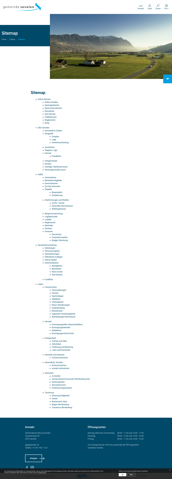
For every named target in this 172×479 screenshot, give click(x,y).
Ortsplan (55, 136)
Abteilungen (50, 248)
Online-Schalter (51, 102)
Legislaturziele (51, 216)
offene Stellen (51, 260)
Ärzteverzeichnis (59, 365)
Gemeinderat (50, 177)
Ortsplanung (57, 195)
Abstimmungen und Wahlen (57, 200)
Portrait (48, 153)
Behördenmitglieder (53, 180)
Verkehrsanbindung (60, 142)
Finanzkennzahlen (60, 237)
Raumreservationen (53, 108)
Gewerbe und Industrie (54, 355)
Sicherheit (49, 373)
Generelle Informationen (62, 206)
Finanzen (49, 231)
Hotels (54, 398)
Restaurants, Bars (59, 401)
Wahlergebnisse (59, 209)
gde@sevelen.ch (32, 445)
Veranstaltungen (59, 290)
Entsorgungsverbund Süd (63, 333)
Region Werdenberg (60, 404)
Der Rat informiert (52, 186)
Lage (54, 139)
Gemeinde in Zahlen (53, 130)
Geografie (49, 133)
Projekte (48, 189)
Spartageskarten (52, 105)
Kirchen (48, 164)
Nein (131, 475)
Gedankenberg (58, 308)
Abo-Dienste (50, 114)
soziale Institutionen (60, 368)
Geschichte (50, 147)
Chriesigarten (58, 302)
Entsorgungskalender (61, 327)
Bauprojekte (57, 192)
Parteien (48, 228)
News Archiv (57, 272)
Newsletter (49, 111)
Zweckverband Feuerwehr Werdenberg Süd (71, 379)
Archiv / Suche (58, 203)
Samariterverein (59, 385)
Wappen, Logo (51, 150)
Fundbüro (49, 279)
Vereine (55, 293)
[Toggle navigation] (166, 7)
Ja (123, 475)
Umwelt (48, 321)
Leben (40, 284)
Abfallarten (56, 330)
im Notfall (56, 376)
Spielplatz (56, 299)
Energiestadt (50, 338)
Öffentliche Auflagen (54, 257)
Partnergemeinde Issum (55, 170)
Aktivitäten (56, 344)
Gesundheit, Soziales (54, 362)
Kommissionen (51, 183)
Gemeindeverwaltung (47, 245)
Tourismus (49, 392)
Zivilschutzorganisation (62, 388)
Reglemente (50, 120)
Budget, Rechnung (60, 240)
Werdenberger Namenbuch (63, 317)
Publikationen (51, 117)
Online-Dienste (44, 99)
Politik (40, 174)
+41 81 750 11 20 (39, 448)
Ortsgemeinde (51, 161)
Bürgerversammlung (54, 213)
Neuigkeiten (57, 266)
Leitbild (48, 219)
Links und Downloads (61, 350)
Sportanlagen (58, 296)
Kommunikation (52, 263)
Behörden (49, 225)
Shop (47, 123)
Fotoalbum (56, 156)
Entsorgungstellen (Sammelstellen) (67, 324)
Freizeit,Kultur (51, 287)
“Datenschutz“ (42, 472)
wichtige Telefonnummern (56, 167)
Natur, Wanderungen (61, 305)
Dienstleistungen (52, 254)
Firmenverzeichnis (60, 357)
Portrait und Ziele (59, 341)
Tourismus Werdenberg (62, 407)
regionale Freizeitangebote (63, 314)
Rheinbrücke (57, 311)
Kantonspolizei (58, 382)
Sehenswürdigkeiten (61, 395)
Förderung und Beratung (62, 347)
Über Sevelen (43, 127)
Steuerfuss (56, 234)
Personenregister (52, 251)
